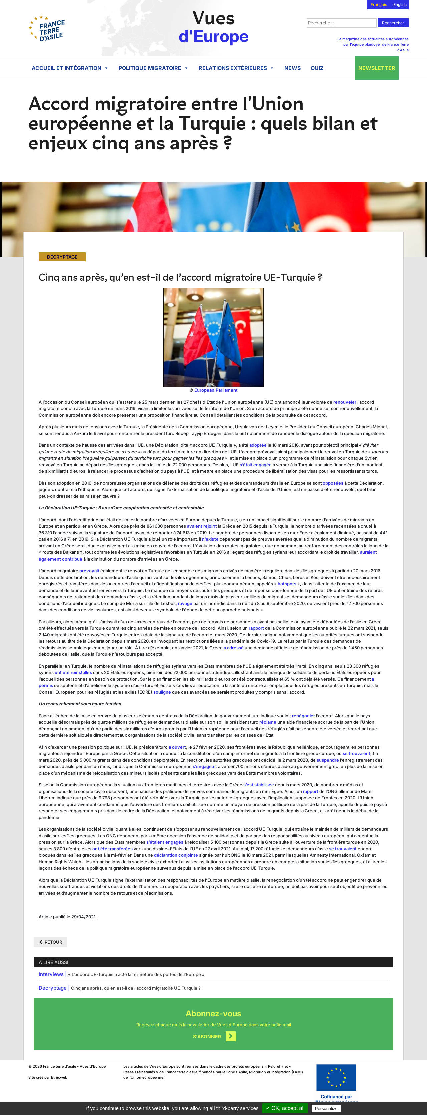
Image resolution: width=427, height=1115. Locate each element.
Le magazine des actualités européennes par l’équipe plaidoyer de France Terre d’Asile (373, 44)
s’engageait (205, 766)
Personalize (326, 1108)
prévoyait (89, 570)
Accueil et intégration (70, 68)
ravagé (185, 603)
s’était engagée (256, 464)
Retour (53, 942)
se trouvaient (356, 753)
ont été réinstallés (73, 672)
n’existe (210, 539)
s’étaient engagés (164, 842)
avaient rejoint (202, 526)
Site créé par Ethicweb (47, 1077)
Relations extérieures (236, 68)
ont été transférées (112, 848)
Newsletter (376, 68)
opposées (333, 483)
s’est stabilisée (258, 784)
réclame (267, 722)
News (292, 68)
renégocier (303, 715)
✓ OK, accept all (285, 1108)
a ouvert (177, 747)
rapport (256, 628)
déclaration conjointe (176, 855)
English (400, 4)
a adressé (234, 647)
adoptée (258, 445)
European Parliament (216, 390)
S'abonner (207, 1036)
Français (379, 4)
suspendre (328, 760)
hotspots (287, 583)
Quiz (317, 68)
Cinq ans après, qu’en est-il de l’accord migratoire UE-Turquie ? (136, 988)
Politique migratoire (154, 68)
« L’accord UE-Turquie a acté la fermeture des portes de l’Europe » (136, 974)
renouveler (344, 402)
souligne (161, 692)
